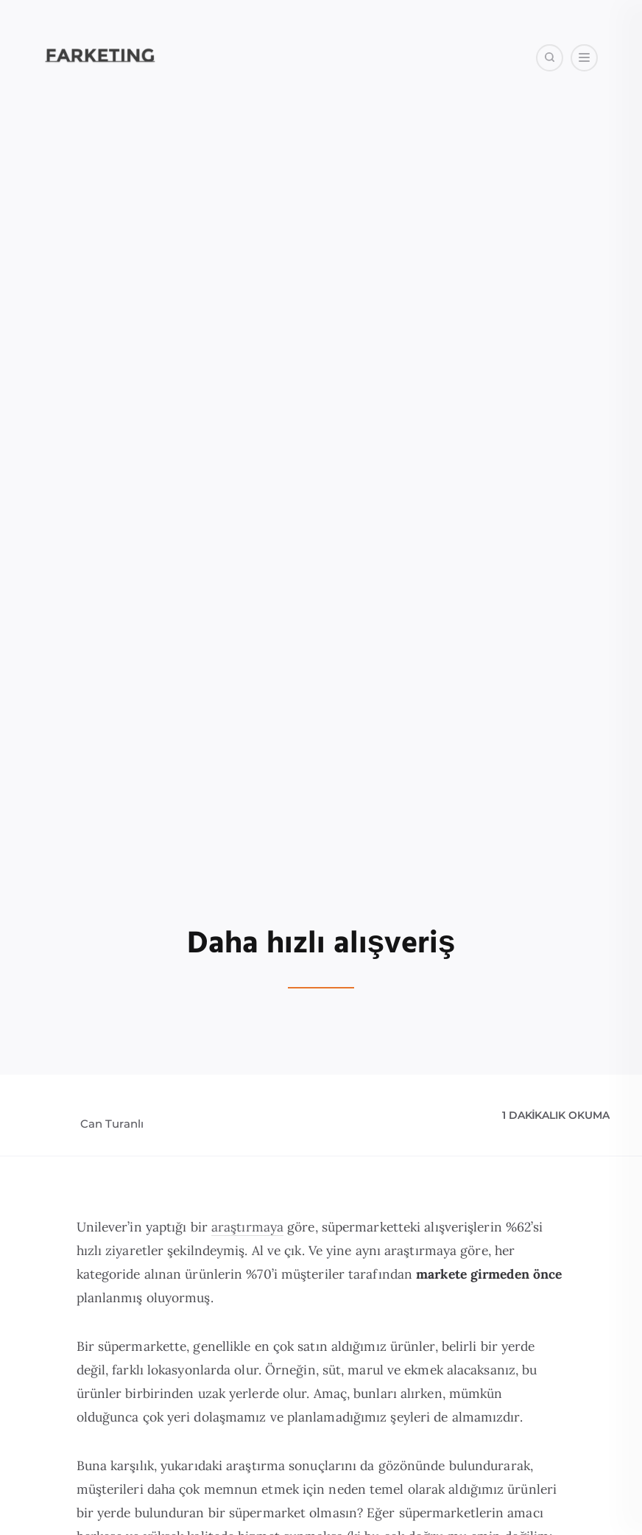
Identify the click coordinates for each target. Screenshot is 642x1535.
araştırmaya (247, 1226)
